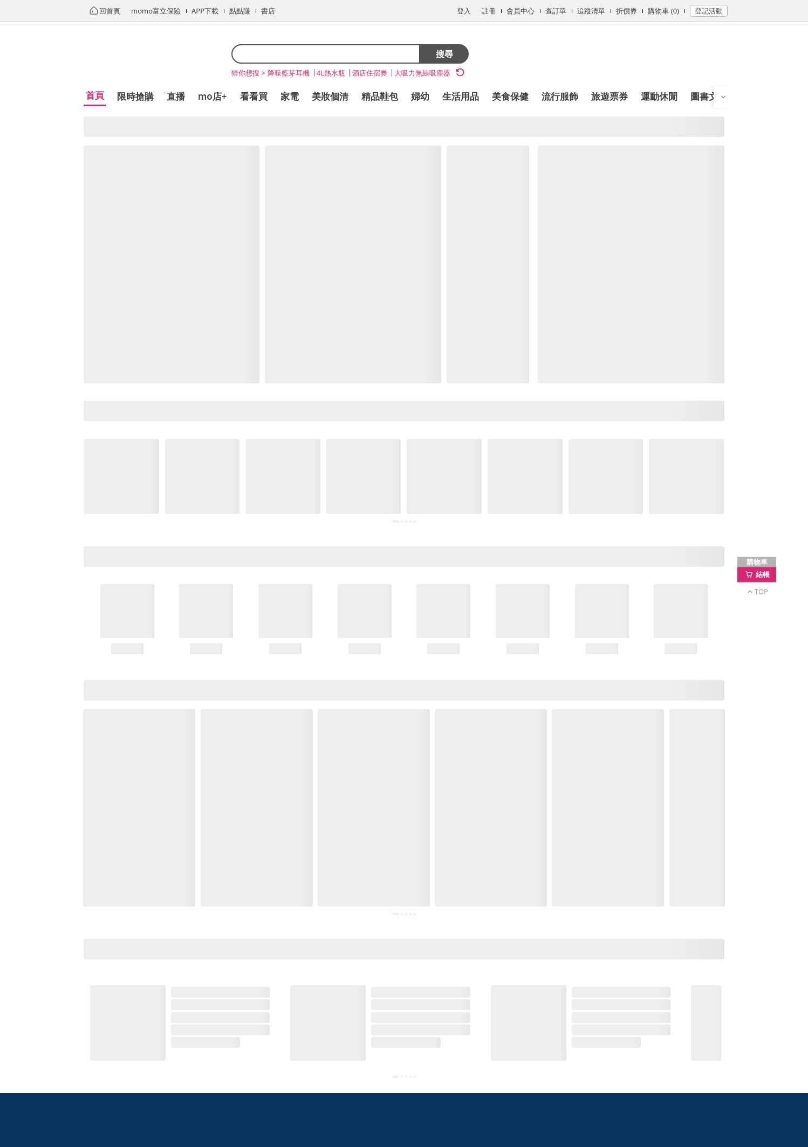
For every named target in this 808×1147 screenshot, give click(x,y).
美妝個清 (330, 96)
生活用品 (460, 96)
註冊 (489, 11)
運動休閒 (659, 96)
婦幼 (420, 96)
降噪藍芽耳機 (289, 73)
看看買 (254, 96)
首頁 (95, 95)
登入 (464, 11)
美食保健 (510, 96)
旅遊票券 (609, 96)
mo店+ (212, 96)
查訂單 (555, 11)
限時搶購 (135, 96)
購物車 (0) (663, 11)
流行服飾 (560, 96)
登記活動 (709, 11)
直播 (176, 96)
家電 (289, 96)
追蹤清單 (591, 11)
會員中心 (520, 11)
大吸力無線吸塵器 (422, 73)
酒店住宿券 (369, 73)
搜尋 (444, 54)
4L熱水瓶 (331, 73)
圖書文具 (708, 96)
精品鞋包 (379, 96)
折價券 (626, 11)
